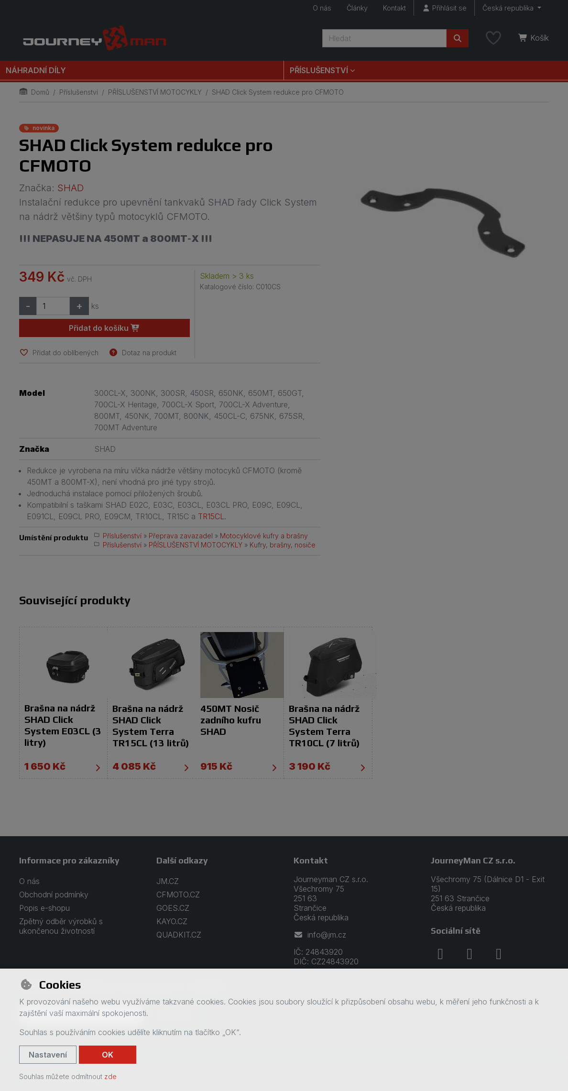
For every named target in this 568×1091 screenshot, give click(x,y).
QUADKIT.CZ (178, 934)
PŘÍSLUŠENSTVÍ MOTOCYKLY (155, 92)
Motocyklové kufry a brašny (264, 536)
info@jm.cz (320, 934)
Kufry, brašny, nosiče (283, 545)
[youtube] (498, 953)
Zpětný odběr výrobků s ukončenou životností (61, 926)
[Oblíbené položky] (493, 38)
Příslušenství (78, 92)
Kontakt (394, 8)
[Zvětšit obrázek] (444, 215)
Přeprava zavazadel (181, 536)
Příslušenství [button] (319, 70)
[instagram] (469, 953)
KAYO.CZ (171, 921)
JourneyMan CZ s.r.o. (473, 860)
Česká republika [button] (508, 8)
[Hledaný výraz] (384, 38)
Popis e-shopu (44, 908)
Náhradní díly (36, 70)
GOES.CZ (172, 908)
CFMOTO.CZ (178, 894)
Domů (34, 92)
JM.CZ (167, 881)
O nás (322, 8)
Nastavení (48, 1054)
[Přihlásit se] (444, 8)
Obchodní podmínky (53, 894)
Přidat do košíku (104, 328)
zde (110, 1076)
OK (107, 1054)
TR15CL (211, 516)
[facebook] (440, 953)
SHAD (70, 188)
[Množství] (53, 306)
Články (357, 8)
